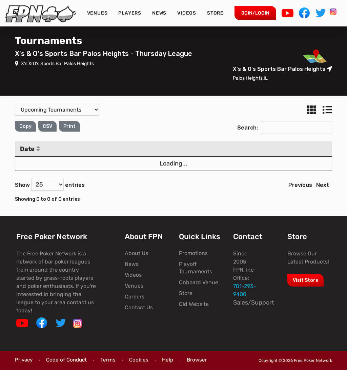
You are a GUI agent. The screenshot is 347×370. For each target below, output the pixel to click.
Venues (97, 13)
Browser (197, 360)
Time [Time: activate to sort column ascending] (130, 148)
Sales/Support (253, 302)
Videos (186, 13)
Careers (134, 296)
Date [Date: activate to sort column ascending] (30, 148)
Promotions (193, 253)
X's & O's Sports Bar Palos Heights (54, 63)
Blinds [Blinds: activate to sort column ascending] (233, 148)
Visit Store (305, 280)
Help (167, 360)
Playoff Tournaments (195, 268)
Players (129, 13)
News (159, 13)
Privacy (24, 360)
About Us (136, 253)
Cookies (138, 360)
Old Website (194, 304)
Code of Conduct (66, 360)
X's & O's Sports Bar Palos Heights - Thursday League (103, 54)
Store (215, 13)
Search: (284, 127)
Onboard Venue (198, 282)
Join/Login (255, 13)
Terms (108, 360)
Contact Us (139, 307)
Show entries (50, 185)
